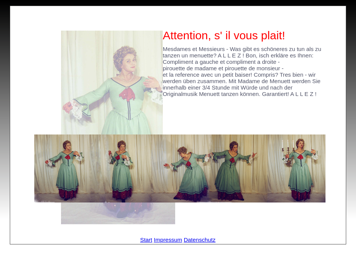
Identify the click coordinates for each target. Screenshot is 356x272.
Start (146, 239)
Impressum (168, 239)
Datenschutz (199, 239)
